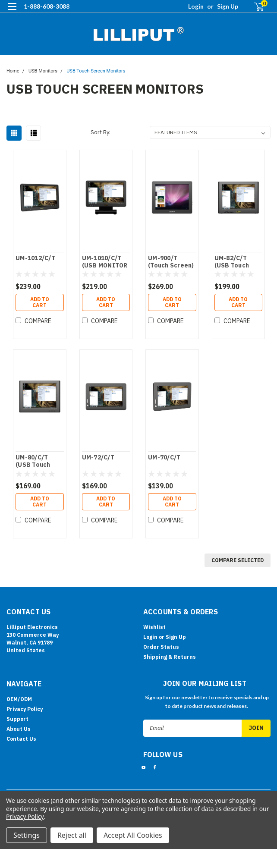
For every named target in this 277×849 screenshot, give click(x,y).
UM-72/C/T (98, 457)
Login (196, 6)
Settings (26, 835)
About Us (18, 729)
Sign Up (227, 6)
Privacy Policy (24, 709)
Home (12, 71)
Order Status (161, 647)
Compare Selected (237, 560)
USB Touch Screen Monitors (95, 71)
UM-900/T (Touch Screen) (171, 262)
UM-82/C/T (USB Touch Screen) (231, 262)
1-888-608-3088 (46, 6)
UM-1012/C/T (35, 258)
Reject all (71, 835)
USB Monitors (42, 71)
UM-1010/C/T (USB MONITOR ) (105, 262)
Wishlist (154, 627)
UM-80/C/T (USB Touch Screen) (33, 461)
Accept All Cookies (133, 835)
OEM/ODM (19, 699)
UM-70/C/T (164, 457)
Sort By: (100, 132)
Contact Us (21, 739)
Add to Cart (39, 302)
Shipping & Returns (169, 657)
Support (17, 719)
